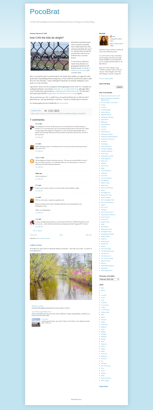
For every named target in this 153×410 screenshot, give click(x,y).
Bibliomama (104, 122)
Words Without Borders (107, 266)
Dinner (103, 317)
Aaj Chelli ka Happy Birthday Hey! (41, 312)
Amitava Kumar (105, 112)
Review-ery (104, 354)
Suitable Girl (104, 244)
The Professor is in (106, 256)
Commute (42, 113)
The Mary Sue (105, 253)
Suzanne (103, 246)
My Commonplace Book (107, 200)
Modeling (103, 337)
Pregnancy (104, 344)
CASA (103, 298)
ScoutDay (103, 358)
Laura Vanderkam (106, 171)
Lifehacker (104, 173)
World (83, 113)
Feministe (104, 141)
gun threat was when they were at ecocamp (63, 93)
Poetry (102, 341)
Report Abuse (103, 386)
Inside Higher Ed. (106, 158)
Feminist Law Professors (107, 139)
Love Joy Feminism (106, 178)
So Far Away (44, 319)
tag (102, 361)
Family (65, 113)
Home (61, 235)
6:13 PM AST (39, 191)
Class (102, 300)
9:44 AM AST (39, 167)
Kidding (69, 113)
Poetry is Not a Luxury (107, 212)
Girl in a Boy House (106, 146)
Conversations (48, 113)
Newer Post (33, 235)
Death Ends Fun (105, 132)
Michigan (74, 113)
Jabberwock (104, 161)
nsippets (103, 205)
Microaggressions (105, 193)
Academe (103, 107)
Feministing (104, 144)
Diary (61, 113)
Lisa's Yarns (104, 175)
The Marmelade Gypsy (107, 251)
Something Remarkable (107, 234)
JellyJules (103, 163)
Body (102, 288)
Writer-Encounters (106, 378)
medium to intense (36, 245)
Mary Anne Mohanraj (107, 188)
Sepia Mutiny (104, 227)
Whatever (103, 263)
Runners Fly (104, 219)
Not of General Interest (107, 202)
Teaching (79, 113)
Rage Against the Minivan (108, 215)
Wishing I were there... (38, 306)
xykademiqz (104, 268)
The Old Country (106, 366)
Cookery (103, 307)
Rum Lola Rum (105, 217)
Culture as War (56, 113)
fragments (104, 327)
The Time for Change (107, 258)
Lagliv (102, 168)
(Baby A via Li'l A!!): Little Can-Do (110, 96)
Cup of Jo (103, 129)
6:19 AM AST (39, 213)
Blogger (80, 399)
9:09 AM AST (39, 151)
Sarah (36, 219)
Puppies (103, 349)
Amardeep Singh (105, 110)
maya (36, 144)
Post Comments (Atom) (43, 238)
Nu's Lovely (104, 207)
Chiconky (103, 127)
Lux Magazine (105, 180)
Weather (103, 373)
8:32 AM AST (39, 137)
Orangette (104, 210)
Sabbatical (104, 356)
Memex (103, 190)
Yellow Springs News (106, 270)
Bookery (103, 290)
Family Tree (104, 324)
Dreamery (104, 320)
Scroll (102, 224)
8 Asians (103, 105)
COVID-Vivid (105, 310)
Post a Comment (37, 231)
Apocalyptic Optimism (107, 117)
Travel (103, 371)
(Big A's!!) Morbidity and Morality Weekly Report (110, 99)
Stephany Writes (105, 236)
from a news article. (62, 103)
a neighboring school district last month (66, 91)
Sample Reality (105, 222)
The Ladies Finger (106, 249)
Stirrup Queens (105, 241)
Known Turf (104, 166)
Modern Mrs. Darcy (106, 195)
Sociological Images (106, 231)
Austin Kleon (104, 119)
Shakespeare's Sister (106, 229)
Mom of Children (106, 197)
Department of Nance (107, 134)
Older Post (88, 235)
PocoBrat (44, 12)
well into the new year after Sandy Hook (65, 89)
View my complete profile (106, 78)
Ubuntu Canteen (105, 261)
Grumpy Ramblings (106, 149)
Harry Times (104, 154)
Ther (102, 368)
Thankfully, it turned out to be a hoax (80, 69)
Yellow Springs (105, 380)
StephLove (38, 158)
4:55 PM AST (39, 179)
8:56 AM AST (39, 227)
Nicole (37, 124)
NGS (36, 185)
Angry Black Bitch (106, 115)
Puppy (103, 351)
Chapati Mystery (105, 124)
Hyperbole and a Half (107, 156)
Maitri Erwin (104, 185)
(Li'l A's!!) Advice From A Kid (109, 102)
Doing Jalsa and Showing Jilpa (109, 137)
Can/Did (37, 113)
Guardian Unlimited (106, 151)
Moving (103, 339)
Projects (103, 346)
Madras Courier (105, 183)
